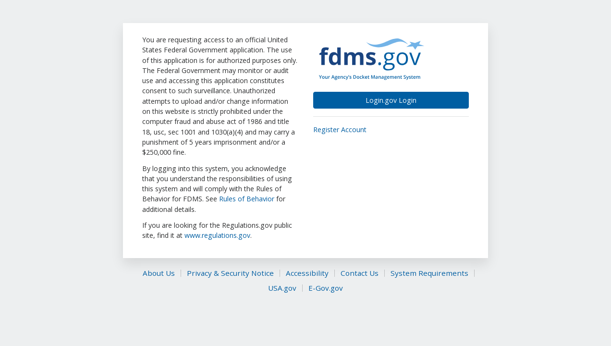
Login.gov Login (391, 100)
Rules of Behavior (247, 198)
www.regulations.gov (217, 235)
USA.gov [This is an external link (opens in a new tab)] (282, 288)
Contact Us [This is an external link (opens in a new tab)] (360, 273)
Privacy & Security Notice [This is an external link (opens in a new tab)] (230, 273)
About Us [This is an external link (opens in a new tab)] (159, 273)
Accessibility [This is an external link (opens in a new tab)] (307, 273)
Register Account (340, 129)
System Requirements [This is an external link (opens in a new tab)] (429, 273)
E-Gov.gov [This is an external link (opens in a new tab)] (325, 288)
